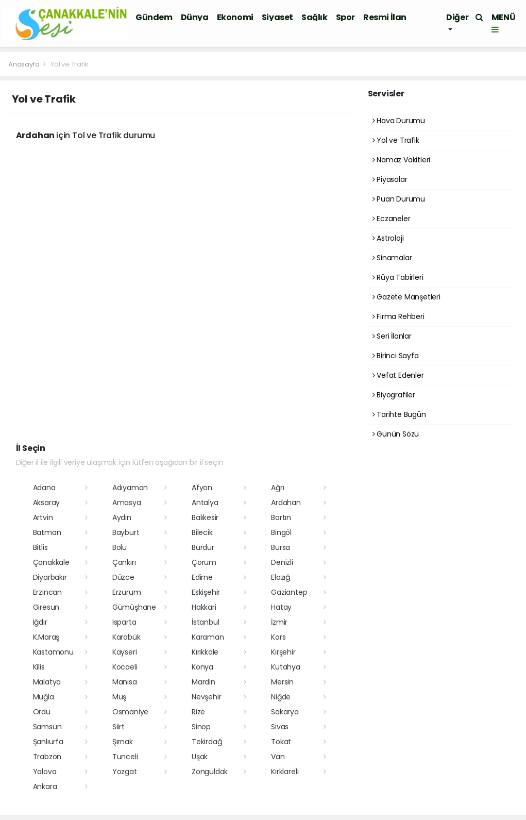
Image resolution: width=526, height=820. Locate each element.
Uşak (200, 756)
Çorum (204, 562)
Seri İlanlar (392, 336)
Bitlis (40, 547)
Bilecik (202, 532)
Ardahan (286, 502)
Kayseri (124, 652)
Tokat (281, 742)
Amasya (126, 502)
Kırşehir (283, 652)
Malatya (47, 682)
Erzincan (47, 592)
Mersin (282, 682)
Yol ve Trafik (69, 64)
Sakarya (285, 712)
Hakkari (204, 607)
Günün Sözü (395, 434)
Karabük (126, 637)
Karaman (208, 637)
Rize (198, 712)
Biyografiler (393, 395)
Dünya (195, 17)
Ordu (41, 712)
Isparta (124, 622)
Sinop (201, 727)
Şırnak (122, 742)
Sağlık (314, 17)
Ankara (45, 786)
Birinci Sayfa (395, 355)
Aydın (121, 517)
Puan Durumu (399, 199)
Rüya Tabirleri (397, 277)
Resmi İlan (384, 17)
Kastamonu (53, 652)
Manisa (124, 682)
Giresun (46, 607)
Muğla (43, 697)
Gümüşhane (134, 607)
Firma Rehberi (398, 316)
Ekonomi (235, 17)
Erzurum (126, 592)
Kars (278, 637)
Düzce (123, 577)
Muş (119, 697)
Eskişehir (206, 592)
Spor (345, 17)
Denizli (282, 562)
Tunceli (125, 756)
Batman (47, 532)
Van (277, 756)
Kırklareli (284, 771)
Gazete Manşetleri (406, 297)
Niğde (281, 697)
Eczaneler (391, 218)
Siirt (118, 727)
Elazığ (280, 577)
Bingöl (281, 532)
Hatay (281, 607)
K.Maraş (46, 637)
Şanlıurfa (48, 742)
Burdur (203, 547)
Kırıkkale (205, 652)
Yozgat (124, 771)
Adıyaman (130, 487)
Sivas (280, 727)
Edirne (202, 577)
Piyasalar (390, 179)
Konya (202, 667)
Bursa (280, 547)
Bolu (119, 547)
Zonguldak (210, 771)
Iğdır (40, 622)
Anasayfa (24, 64)
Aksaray (46, 502)
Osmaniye (130, 712)
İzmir (279, 622)
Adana (44, 487)
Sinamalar (392, 258)
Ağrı (277, 487)
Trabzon (47, 756)
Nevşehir (206, 697)
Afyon (202, 487)
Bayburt (126, 532)
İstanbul (205, 622)
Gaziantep (289, 592)
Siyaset (277, 17)
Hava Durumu (399, 120)
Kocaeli (125, 667)
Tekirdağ (207, 742)
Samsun (47, 727)
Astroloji (388, 238)
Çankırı (124, 562)
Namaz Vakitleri (401, 160)
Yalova (45, 771)
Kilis (39, 667)
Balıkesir (205, 517)
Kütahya (285, 667)
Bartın (281, 517)
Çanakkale (51, 562)
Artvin (43, 517)
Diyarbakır (50, 577)
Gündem (154, 17)
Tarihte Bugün (399, 414)
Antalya (205, 502)
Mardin (203, 682)
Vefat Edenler (398, 375)
